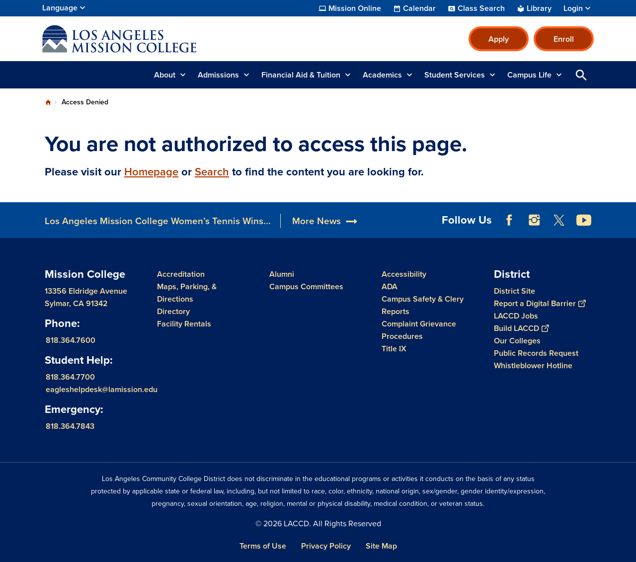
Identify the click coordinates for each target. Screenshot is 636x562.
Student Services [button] (454, 74)
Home (48, 102)
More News (316, 221)
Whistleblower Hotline (533, 365)
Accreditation (181, 274)
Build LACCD (521, 328)
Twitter (559, 220)
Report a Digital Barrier (539, 303)
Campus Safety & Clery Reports (423, 305)
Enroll (564, 39)
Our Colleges (517, 340)
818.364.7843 (70, 426)
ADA (390, 286)
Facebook (509, 220)
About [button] (164, 74)
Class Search (481, 8)
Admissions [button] (218, 74)
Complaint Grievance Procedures (419, 330)
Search (212, 171)
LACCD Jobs (516, 315)
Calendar (419, 8)
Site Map (381, 546)
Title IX (394, 348)
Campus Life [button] (529, 74)
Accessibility (404, 274)
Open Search (581, 74)
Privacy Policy (326, 546)
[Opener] (626, 217)
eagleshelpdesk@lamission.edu (102, 389)
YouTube (583, 220)
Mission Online (354, 8)
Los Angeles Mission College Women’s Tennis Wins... (158, 221)
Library (539, 8)
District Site (514, 291)
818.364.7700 (70, 377)
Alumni (281, 274)
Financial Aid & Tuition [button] (300, 74)
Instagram (534, 220)
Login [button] (573, 8)
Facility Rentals (184, 323)
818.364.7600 (70, 340)
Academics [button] (382, 74)
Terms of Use (262, 546)
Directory (173, 311)
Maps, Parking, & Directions (187, 293)
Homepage (151, 171)
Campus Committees (306, 286)
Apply (498, 39)
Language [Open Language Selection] (60, 7)
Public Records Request (536, 353)
